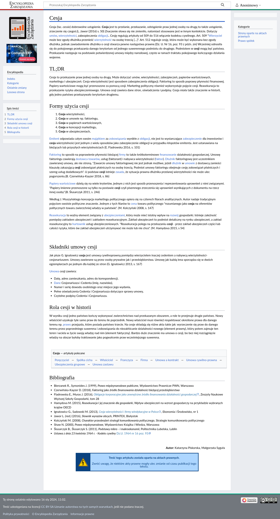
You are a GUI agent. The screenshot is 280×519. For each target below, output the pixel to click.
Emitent (54, 138)
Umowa (54, 271)
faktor (159, 159)
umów (53, 35)
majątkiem (98, 138)
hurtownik (78, 224)
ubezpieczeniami (114, 215)
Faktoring (55, 154)
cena (134, 203)
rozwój (174, 215)
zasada (119, 172)
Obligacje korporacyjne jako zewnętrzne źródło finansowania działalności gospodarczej (145, 394)
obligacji (103, 35)
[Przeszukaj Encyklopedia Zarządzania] (137, 5)
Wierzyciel (215, 35)
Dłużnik (170, 159)
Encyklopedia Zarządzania (21, 5)
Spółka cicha (84, 360)
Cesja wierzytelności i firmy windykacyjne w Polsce (129, 411)
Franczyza (126, 360)
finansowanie (168, 154)
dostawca (82, 159)
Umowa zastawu (103, 364)
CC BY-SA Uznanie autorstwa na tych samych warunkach (77, 506)
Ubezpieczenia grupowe (70, 364)
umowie (190, 163)
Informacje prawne (82, 514)
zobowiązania (117, 138)
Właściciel (106, 360)
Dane (57, 282)
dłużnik (176, 163)
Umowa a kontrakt (167, 360)
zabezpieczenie (192, 138)
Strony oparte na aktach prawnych (252, 35)
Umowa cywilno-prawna (201, 360)
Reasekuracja (57, 215)
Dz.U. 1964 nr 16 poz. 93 (132, 433)
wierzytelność (103, 39)
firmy (122, 154)
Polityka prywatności (16, 514)
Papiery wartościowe (62, 183)
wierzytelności (67, 35)
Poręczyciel (62, 360)
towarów (94, 159)
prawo (67, 324)
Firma (144, 360)
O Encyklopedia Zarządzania (50, 514)
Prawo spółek (246, 40)
